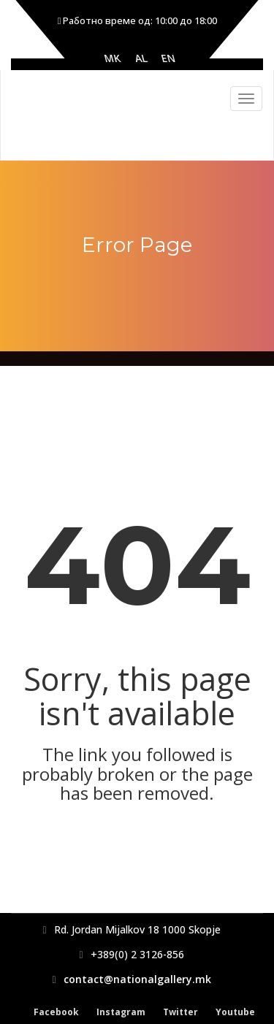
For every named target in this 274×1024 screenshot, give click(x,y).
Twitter (180, 1012)
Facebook (56, 1012)
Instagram (120, 1012)
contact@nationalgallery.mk (137, 979)
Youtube (235, 1012)
